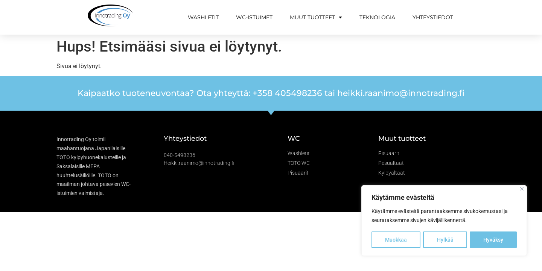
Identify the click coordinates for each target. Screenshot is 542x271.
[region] (444, 221)
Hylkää (445, 240)
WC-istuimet (254, 17)
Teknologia (377, 17)
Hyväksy (493, 240)
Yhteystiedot (433, 17)
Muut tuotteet (316, 17)
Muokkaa (396, 240)
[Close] (522, 189)
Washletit (203, 17)
